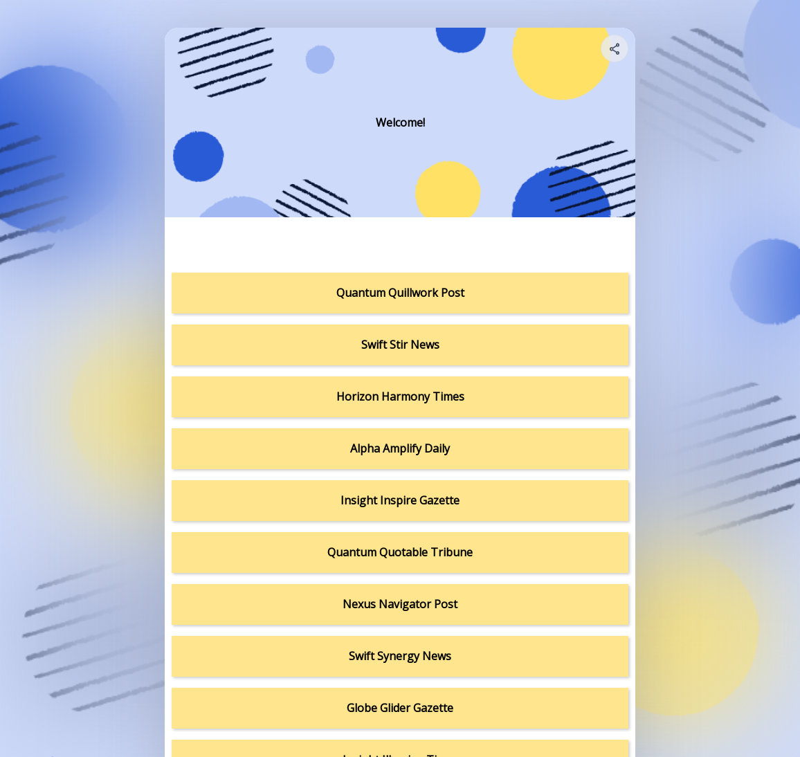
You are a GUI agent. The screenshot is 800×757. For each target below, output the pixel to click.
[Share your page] (614, 48)
